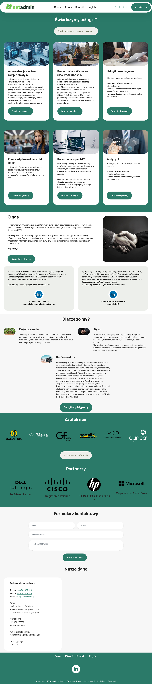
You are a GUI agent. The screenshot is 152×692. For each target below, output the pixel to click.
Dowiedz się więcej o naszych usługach (76, 31)
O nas (57, 7)
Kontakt (79, 7)
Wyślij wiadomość (75, 557)
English (92, 7)
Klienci (68, 7)
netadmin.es (141, 7)
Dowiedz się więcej (20, 111)
